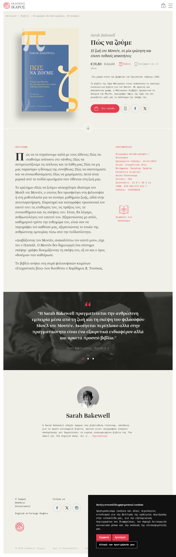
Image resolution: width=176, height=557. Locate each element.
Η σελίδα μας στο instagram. (77, 508)
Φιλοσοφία (73, 16)
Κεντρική (11, 16)
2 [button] (88, 359)
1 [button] (83, 359)
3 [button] (93, 359)
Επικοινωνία (22, 506)
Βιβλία (25, 16)
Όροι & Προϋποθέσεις (66, 548)
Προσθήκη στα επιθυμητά (125, 108)
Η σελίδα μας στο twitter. (67, 508)
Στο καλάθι (108, 108)
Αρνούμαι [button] (120, 537)
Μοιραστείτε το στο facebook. (135, 108)
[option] (88, 326)
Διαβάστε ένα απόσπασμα (124, 219)
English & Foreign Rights (31, 513)
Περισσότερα (99, 436)
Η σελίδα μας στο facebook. (57, 508)
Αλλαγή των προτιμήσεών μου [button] (116, 544)
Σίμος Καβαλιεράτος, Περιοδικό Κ (88, 348)
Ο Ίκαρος (20, 499)
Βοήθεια (20, 503)
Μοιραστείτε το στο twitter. (145, 108)
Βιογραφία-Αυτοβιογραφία (48, 16)
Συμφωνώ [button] (104, 537)
